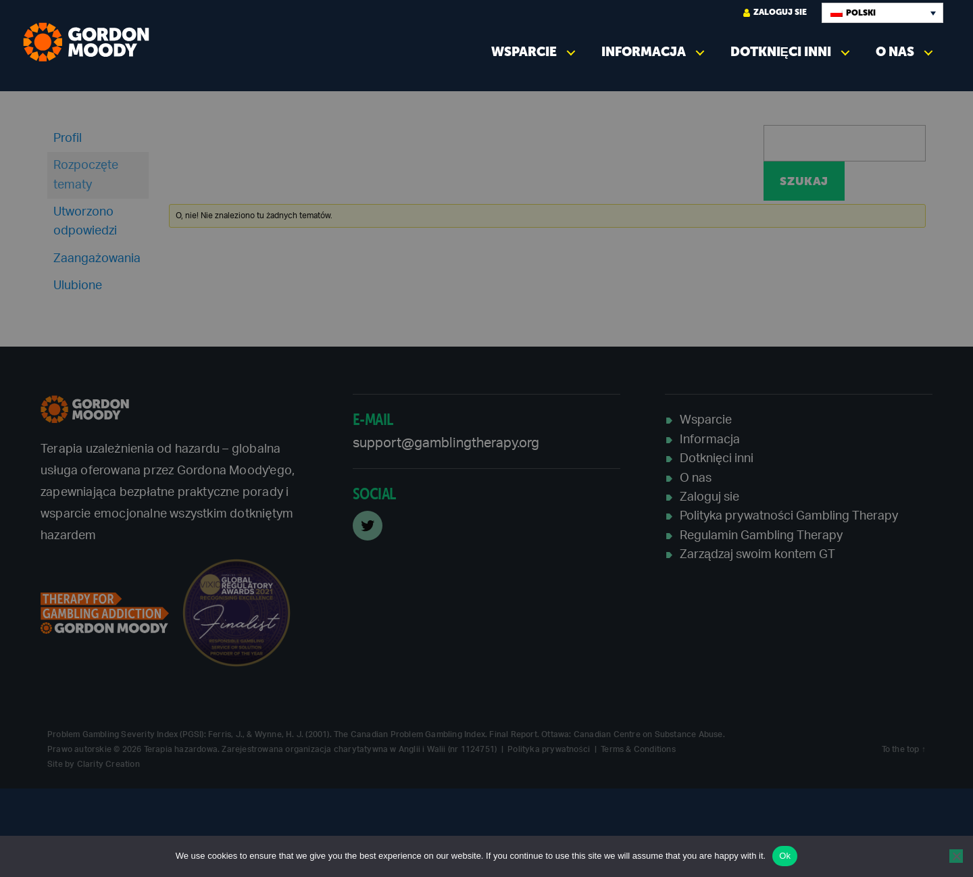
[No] (956, 856)
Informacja (643, 52)
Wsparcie (524, 52)
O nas (895, 52)
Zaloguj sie (775, 12)
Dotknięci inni (780, 52)
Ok (785, 856)
